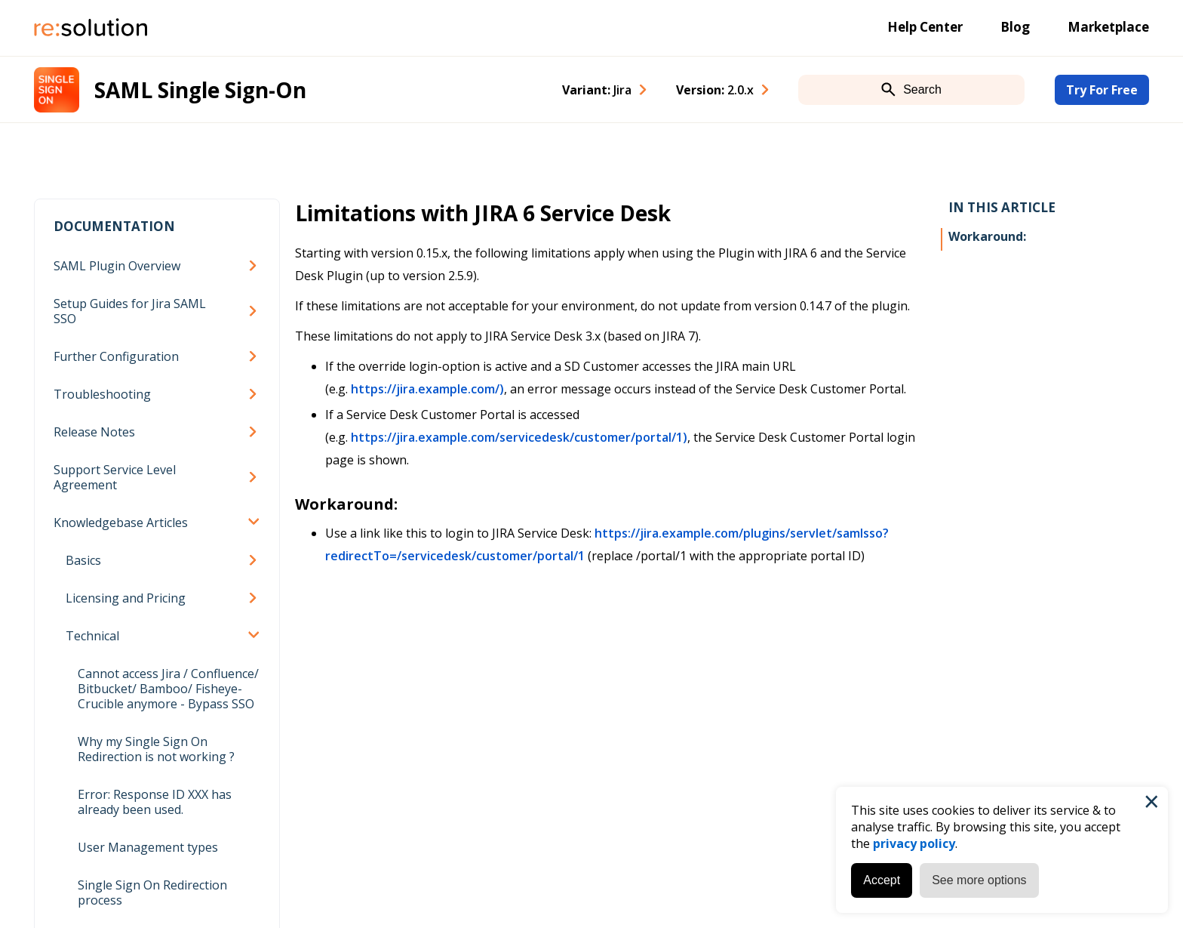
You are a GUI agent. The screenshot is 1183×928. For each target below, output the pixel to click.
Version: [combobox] (715, 90)
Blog (1015, 26)
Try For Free (1102, 90)
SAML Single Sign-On (200, 90)
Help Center (925, 26)
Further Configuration (116, 356)
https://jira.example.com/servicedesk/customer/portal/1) (519, 437)
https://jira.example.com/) (427, 389)
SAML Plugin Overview (117, 265)
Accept (881, 880)
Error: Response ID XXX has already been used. (155, 802)
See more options (979, 880)
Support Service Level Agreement (115, 477)
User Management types (148, 847)
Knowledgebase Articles (121, 522)
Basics (83, 560)
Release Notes (94, 432)
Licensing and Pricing (126, 598)
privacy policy (914, 843)
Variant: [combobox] (596, 90)
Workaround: (987, 236)
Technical (92, 635)
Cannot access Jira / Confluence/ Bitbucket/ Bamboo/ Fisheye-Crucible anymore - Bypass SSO (168, 688)
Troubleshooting (102, 394)
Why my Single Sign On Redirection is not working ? (156, 749)
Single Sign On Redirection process (152, 892)
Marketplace (1108, 26)
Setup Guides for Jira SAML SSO (130, 311)
